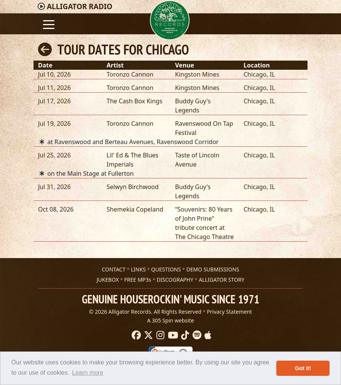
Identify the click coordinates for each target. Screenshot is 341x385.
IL (272, 74)
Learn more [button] (88, 372)
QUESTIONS (166, 269)
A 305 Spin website (170, 320)
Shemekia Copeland (135, 209)
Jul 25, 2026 (54, 155)
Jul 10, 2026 (54, 74)
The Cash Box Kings (135, 101)
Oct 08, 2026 (55, 209)
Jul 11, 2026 (54, 87)
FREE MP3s (137, 279)
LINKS (138, 269)
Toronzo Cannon (130, 74)
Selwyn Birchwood (133, 187)
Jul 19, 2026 (54, 123)
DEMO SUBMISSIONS (212, 269)
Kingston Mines (197, 74)
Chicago (255, 74)
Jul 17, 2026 (54, 101)
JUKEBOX (108, 279)
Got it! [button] (303, 368)
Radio (79, 6)
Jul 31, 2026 (54, 187)
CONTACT (113, 269)
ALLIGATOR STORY (221, 279)
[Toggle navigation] (48, 23)
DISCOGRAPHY (174, 279)
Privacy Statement (229, 311)
